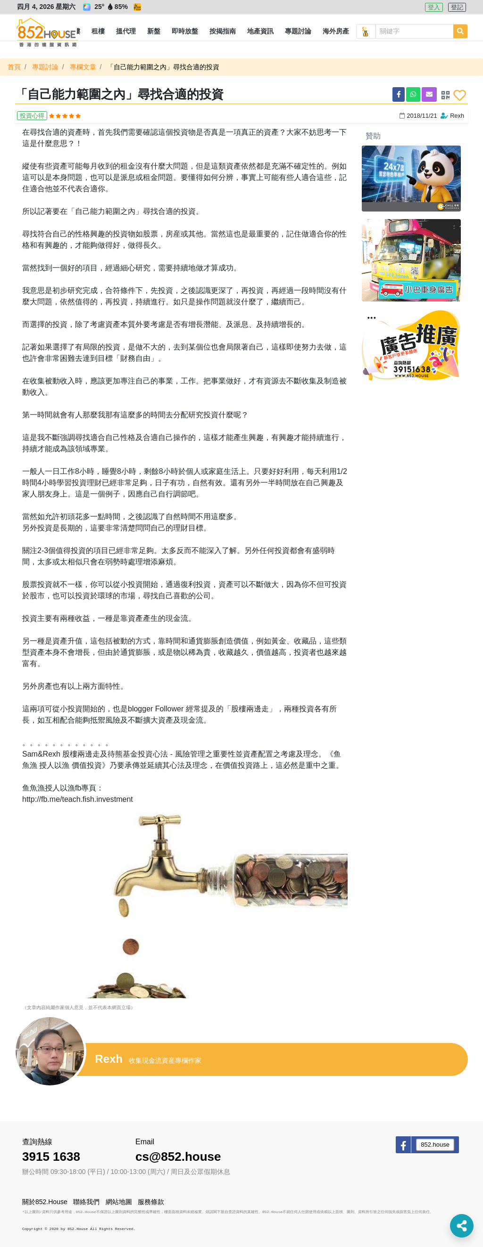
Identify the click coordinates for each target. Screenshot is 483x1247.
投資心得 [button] (32, 115)
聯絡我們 (86, 1202)
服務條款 (151, 1202)
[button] (98, 31)
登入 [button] (434, 7)
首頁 (14, 67)
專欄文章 (83, 67)
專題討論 (45, 67)
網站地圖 (119, 1202)
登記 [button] (457, 7)
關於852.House (44, 1202)
